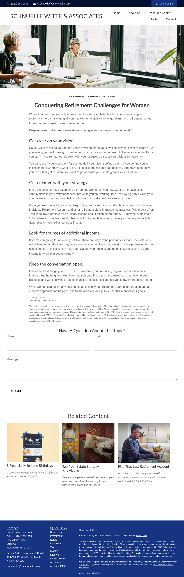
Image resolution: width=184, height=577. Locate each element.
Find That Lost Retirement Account (143, 466)
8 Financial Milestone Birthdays (30, 466)
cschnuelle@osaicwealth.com (51, 3)
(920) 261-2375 (23, 536)
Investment (56, 535)
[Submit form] (16, 391)
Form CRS (89, 530)
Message (12, 359)
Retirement (56, 532)
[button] (116, 13)
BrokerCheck (141, 535)
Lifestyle (54, 554)
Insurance (55, 543)
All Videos (55, 562)
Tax (52, 547)
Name (10, 336)
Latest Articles (58, 558)
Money (54, 551)
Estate (54, 539)
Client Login (164, 3)
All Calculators (58, 566)
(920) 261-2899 (17, 3)
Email (97, 336)
